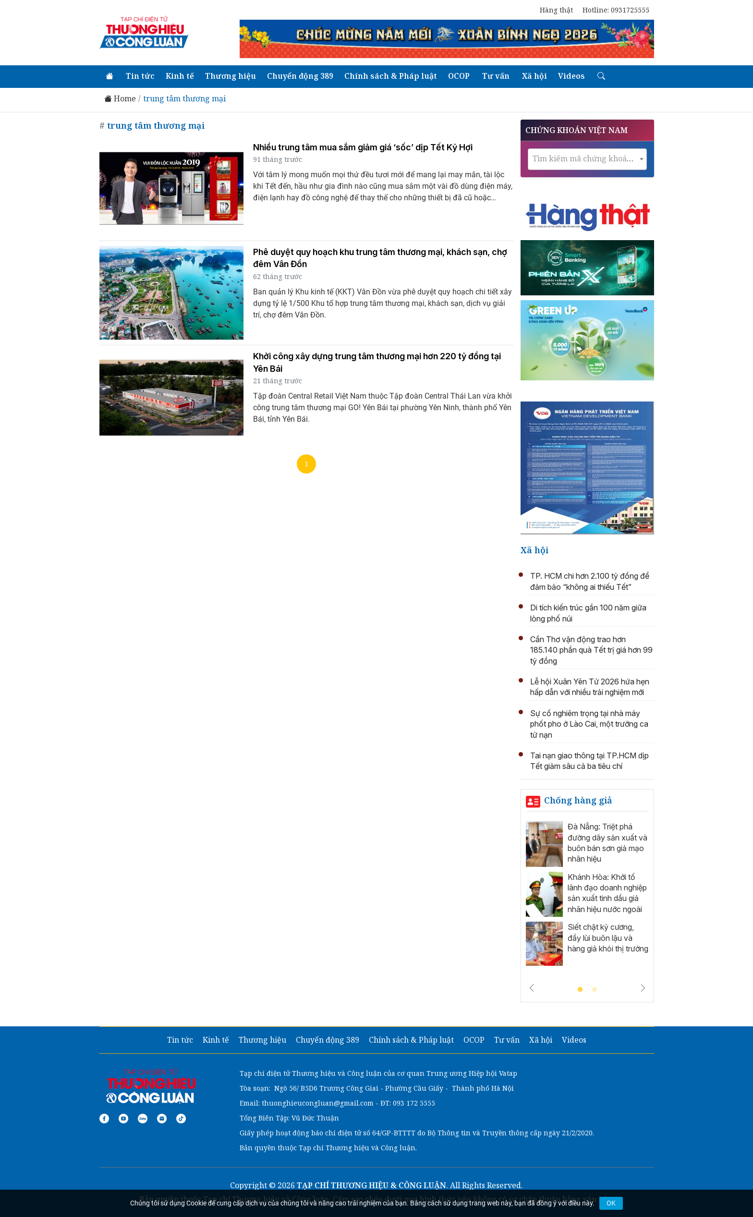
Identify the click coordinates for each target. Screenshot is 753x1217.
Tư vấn (496, 76)
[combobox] (587, 159)
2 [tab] (594, 990)
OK (611, 1203)
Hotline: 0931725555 (616, 9)
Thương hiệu (230, 76)
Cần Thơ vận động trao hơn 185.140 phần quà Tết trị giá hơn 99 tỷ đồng (591, 650)
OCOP (459, 76)
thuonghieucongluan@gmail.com (318, 1102)
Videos (571, 76)
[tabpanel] (587, 896)
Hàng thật (556, 9)
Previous (531, 988)
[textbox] (587, 159)
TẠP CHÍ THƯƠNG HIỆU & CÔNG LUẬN (371, 1185)
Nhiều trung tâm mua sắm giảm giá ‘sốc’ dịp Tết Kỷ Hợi (363, 147)
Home (120, 98)
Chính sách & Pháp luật (390, 76)
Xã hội (534, 76)
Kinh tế (180, 76)
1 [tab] (580, 990)
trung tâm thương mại (184, 98)
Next (643, 988)
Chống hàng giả (578, 800)
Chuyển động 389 (300, 76)
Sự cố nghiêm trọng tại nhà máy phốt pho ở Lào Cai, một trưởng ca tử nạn (589, 724)
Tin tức (140, 76)
